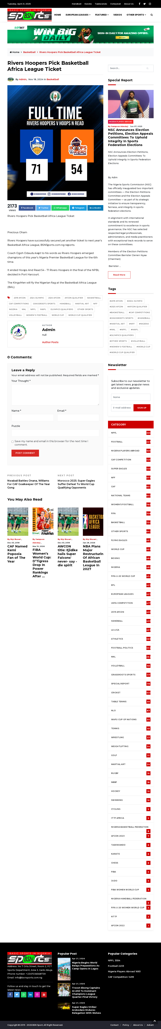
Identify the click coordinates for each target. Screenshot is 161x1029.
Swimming (130, 800)
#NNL (112, 329)
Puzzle (15, 426)
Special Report (130, 684)
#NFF (132, 324)
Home (57, 14)
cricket (130, 693)
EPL (130, 585)
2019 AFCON (20, 298)
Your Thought (21, 380)
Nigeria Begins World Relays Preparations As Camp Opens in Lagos (85, 965)
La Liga (131, 630)
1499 (131, 977)
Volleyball (115, 3)
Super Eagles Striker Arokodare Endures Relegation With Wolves (86, 1010)
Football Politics (131, 648)
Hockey (130, 791)
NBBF (130, 782)
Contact (114, 1025)
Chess (130, 863)
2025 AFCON (54, 298)
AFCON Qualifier (74, 298)
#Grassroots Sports (121, 318)
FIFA (131, 513)
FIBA (130, 872)
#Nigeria (144, 324)
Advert (150, 1025)
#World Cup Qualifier (122, 352)
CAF (131, 487)
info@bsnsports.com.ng (28, 977)
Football (131, 442)
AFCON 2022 (130, 926)
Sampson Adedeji (119, 126)
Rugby (130, 773)
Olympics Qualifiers (62, 309)
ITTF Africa (130, 818)
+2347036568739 (36, 973)
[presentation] (122, 407)
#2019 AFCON (116, 301)
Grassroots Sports (44, 304)
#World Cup (143, 347)
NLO (130, 711)
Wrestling (130, 737)
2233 (121, 966)
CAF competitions (19, 304)
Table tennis (130, 702)
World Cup (58, 315)
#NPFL (123, 329)
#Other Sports (118, 341)
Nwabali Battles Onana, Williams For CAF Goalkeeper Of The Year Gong (30, 481)
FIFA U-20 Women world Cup (130, 908)
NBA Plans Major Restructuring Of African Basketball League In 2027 (94, 557)
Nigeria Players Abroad (120, 122)
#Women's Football (121, 347)
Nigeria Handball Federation (130, 900)
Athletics (131, 639)
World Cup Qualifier (80, 315)
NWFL (43, 309)
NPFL (33, 309)
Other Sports (135, 14)
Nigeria (13, 309)
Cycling (130, 809)
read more (119, 274)
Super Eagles (131, 469)
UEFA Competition (130, 603)
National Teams (131, 496)
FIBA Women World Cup (130, 890)
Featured (101, 14)
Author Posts (50, 342)
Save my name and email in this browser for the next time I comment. (51, 443)
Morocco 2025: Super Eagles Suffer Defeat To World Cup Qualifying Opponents (80, 481)
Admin (23, 79)
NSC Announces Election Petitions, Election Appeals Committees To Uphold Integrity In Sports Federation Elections (130, 137)
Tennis (130, 728)
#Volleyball (138, 341)
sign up (142, 408)
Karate (88, 3)
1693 (138, 971)
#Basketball (117, 312)
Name (16, 410)
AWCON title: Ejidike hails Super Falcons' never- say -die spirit (68, 555)
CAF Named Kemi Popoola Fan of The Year (17, 553)
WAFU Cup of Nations (130, 719)
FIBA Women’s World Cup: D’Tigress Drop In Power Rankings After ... (42, 563)
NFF (95, 304)
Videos (117, 14)
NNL (24, 309)
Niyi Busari (15, 539)
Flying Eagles (131, 540)
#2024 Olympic (135, 301)
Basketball (29, 52)
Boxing (131, 558)
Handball (76, 3)
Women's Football (36, 315)
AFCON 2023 (130, 836)
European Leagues (77, 14)
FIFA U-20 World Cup (131, 576)
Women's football (131, 504)
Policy (126, 1025)
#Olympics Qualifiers (122, 335)
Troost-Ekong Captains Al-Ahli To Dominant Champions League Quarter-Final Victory (86, 992)
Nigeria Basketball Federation (130, 828)
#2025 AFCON (116, 307)
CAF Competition (131, 460)
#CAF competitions (139, 312)
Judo (130, 881)
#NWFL (134, 329)
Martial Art (82, 304)
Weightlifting (130, 746)
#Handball (144, 318)
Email (61, 410)
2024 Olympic (37, 298)
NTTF (130, 917)
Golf (130, 755)
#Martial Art (117, 324)
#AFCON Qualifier (137, 307)
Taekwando (101, 3)
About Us (128, 3)
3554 (117, 960)
